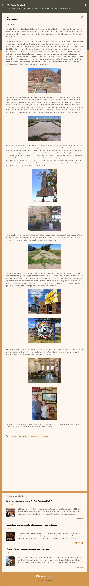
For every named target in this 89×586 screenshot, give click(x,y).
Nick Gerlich (35, 437)
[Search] (86, 5)
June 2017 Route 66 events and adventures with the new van (27, 549)
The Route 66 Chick (16, 5)
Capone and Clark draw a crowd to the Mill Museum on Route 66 (29, 501)
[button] (82, 17)
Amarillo (14, 437)
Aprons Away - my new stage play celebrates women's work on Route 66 (31, 525)
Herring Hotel (23, 437)
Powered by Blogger (44, 576)
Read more (79, 519)
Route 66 (45, 437)
